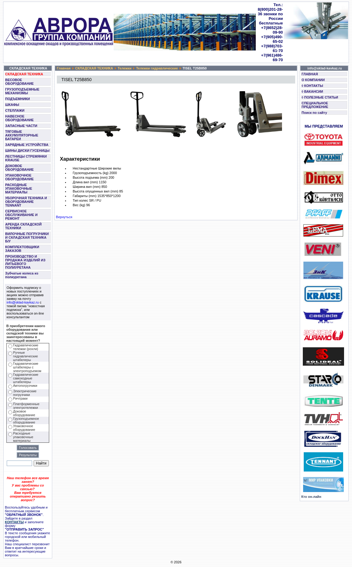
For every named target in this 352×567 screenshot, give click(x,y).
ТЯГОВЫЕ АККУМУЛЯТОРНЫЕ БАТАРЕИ (21, 135)
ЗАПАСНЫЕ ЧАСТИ (21, 126)
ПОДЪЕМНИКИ (17, 99)
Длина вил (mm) (85, 182)
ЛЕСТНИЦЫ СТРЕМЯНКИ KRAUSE (26, 158)
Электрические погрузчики (25, 393)
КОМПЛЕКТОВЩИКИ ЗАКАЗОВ (22, 248)
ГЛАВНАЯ (310, 74)
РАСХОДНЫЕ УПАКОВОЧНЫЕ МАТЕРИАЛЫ (18, 188)
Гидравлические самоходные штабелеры (25, 378)
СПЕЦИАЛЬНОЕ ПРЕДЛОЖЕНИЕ (315, 105)
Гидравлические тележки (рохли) (25, 347)
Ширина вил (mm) (87, 186)
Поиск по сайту (314, 112)
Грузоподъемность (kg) (90, 173)
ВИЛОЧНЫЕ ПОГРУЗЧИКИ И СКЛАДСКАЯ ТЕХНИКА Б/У (27, 237)
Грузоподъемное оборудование (26, 420)
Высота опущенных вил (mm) (95, 191)
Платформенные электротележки (26, 405)
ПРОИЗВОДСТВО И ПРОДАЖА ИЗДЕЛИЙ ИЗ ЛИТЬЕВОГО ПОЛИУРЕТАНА (25, 262)
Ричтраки (20, 398)
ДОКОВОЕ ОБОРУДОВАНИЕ (19, 167)
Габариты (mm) (85, 196)
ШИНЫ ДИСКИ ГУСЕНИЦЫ (27, 150)
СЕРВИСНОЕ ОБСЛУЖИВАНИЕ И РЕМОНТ (21, 214)
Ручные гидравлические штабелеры (25, 356)
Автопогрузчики (25, 385)
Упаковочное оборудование (24, 427)
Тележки (124, 68)
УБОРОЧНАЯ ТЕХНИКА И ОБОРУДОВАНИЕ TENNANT (26, 201)
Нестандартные (85, 168)
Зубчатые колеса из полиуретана (21, 275)
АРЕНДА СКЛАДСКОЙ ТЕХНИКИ (23, 226)
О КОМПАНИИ (313, 80)
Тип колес (80, 200)
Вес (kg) (79, 205)
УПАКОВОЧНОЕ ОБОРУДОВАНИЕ (19, 177)
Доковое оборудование (24, 413)
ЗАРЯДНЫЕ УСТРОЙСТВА (26, 145)
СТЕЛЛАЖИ (14, 110)
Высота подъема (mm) (90, 177)
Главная (64, 68)
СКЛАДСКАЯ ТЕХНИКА (24, 74)
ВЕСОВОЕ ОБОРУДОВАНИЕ (19, 81)
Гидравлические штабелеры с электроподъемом (27, 367)
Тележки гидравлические (157, 68)
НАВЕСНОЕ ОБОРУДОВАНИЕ (19, 118)
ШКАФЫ (12, 104)
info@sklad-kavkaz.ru (23, 302)
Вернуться (64, 217)
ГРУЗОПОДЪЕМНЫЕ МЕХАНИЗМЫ (22, 91)
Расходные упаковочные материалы (23, 436)
